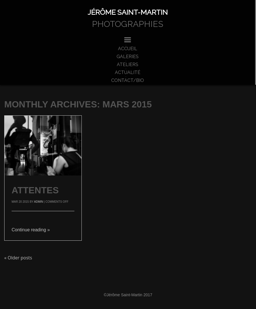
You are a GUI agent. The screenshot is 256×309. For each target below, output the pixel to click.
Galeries (128, 56)
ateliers (127, 64)
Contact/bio (127, 80)
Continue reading (31, 229)
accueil (127, 48)
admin (38, 201)
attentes (35, 190)
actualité (127, 72)
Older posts (18, 258)
